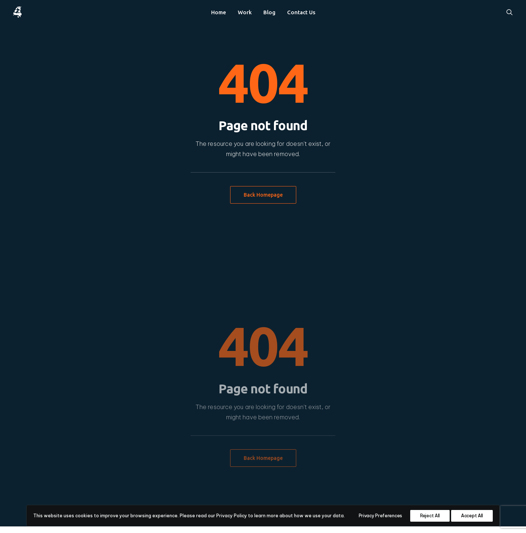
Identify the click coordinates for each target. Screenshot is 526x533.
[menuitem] (218, 12)
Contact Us (301, 12)
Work (245, 12)
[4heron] (17, 12)
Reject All (430, 515)
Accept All (472, 515)
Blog (269, 12)
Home (218, 12)
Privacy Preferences (380, 515)
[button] (509, 12)
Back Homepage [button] (263, 195)
